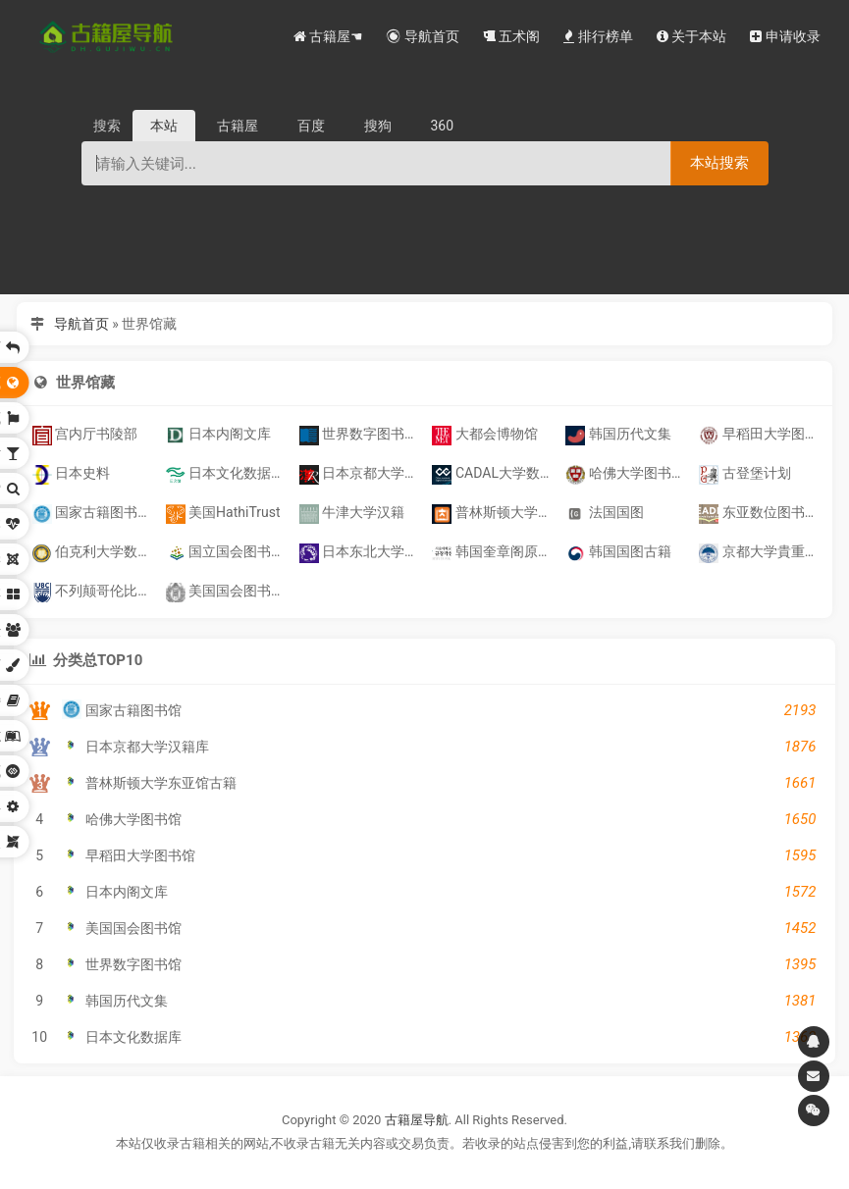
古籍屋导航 (417, 1119)
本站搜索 (719, 162)
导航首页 (81, 324)
